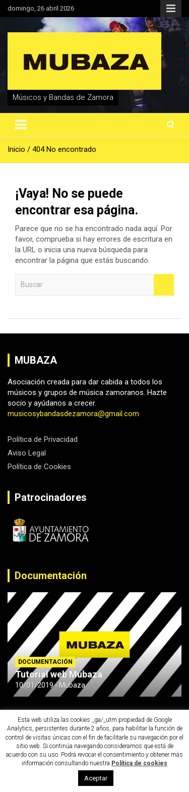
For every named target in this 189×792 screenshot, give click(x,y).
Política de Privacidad (43, 439)
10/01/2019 (34, 685)
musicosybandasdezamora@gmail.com (73, 413)
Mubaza (72, 685)
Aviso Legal (27, 453)
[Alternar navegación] (21, 124)
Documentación (51, 576)
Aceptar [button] (95, 778)
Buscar (164, 285)
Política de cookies (139, 763)
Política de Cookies (39, 466)
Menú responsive (170, 8)
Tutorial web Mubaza (58, 674)
